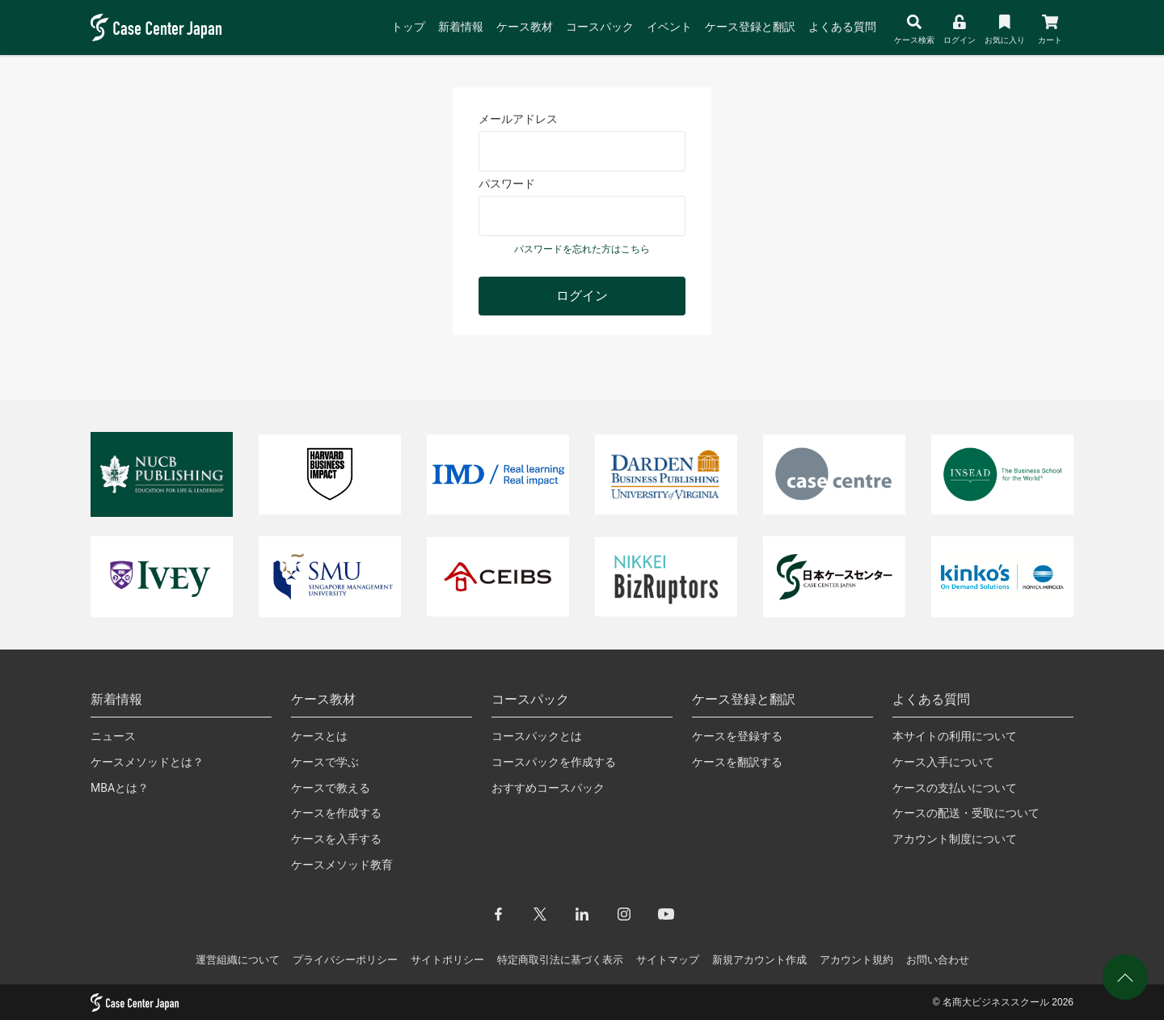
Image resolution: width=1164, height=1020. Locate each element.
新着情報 (460, 26)
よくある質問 (842, 26)
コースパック (600, 26)
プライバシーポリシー (345, 960)
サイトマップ (667, 960)
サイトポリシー (447, 960)
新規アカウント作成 (759, 960)
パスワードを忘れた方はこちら (582, 249)
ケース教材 (524, 26)
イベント (669, 26)
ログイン (582, 295)
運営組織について (238, 960)
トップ (408, 26)
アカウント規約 (856, 960)
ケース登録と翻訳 (750, 26)
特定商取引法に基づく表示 (560, 960)
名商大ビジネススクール (996, 1002)
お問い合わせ (937, 960)
